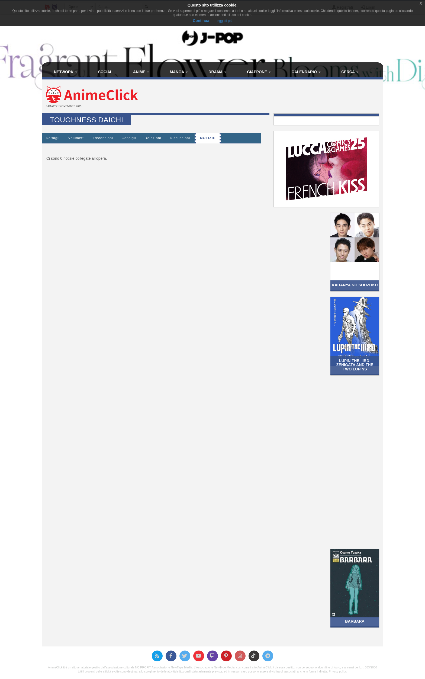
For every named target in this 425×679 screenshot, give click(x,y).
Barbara (355, 621)
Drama (217, 72)
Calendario (306, 72)
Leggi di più (223, 21)
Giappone (259, 72)
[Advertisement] (269, 97)
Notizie (207, 138)
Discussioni (180, 138)
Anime (141, 72)
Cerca (349, 72)
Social (105, 72)
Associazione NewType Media (172, 667)
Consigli (129, 138)
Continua (201, 20)
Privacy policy (337, 671)
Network (65, 72)
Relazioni (153, 138)
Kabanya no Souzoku (355, 285)
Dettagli (53, 138)
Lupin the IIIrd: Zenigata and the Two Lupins (355, 364)
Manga (179, 72)
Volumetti (76, 138)
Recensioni (103, 138)
